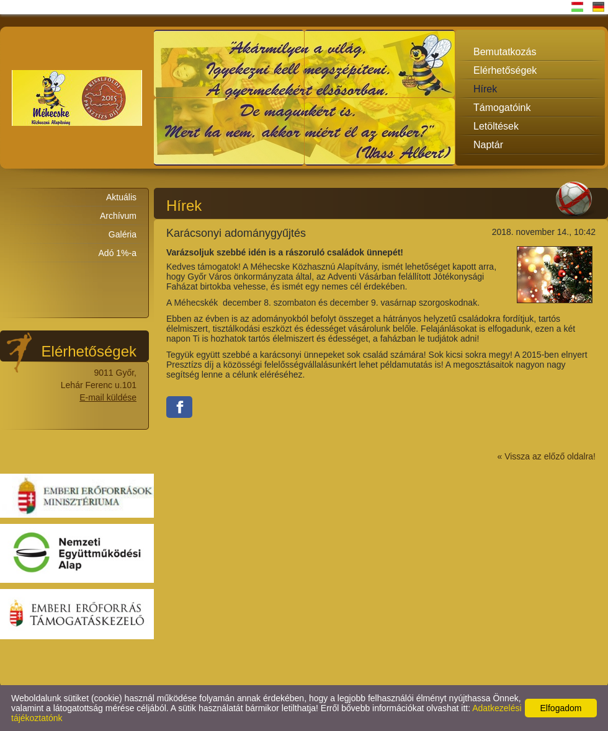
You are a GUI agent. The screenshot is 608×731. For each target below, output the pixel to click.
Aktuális (121, 197)
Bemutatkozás (504, 52)
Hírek (485, 89)
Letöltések (496, 126)
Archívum (118, 216)
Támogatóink (502, 107)
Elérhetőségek (505, 70)
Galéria (122, 234)
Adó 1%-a (117, 253)
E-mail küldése (107, 397)
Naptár (488, 145)
